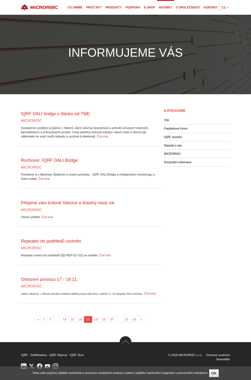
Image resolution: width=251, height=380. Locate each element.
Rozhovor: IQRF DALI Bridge (49, 160)
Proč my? (93, 7)
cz (225, 7)
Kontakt (211, 7)
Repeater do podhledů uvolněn (51, 240)
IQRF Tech (77, 355)
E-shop (149, 7)
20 (111, 319)
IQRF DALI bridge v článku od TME (55, 113)
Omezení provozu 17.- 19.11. (49, 279)
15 (72, 319)
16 (80, 319)
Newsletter (223, 359)
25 (126, 319)
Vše (166, 120)
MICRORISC (31, 121)
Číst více (102, 136)
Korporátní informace (177, 162)
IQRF (24, 355)
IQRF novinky (173, 137)
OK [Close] (214, 373)
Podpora (132, 7)
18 (96, 319)
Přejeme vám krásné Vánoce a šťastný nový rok (68, 202)
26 (134, 319)
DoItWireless (38, 355)
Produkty (113, 7)
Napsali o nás (173, 145)
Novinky (165, 7)
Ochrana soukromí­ (218, 355)
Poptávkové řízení (176, 128)
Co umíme (74, 7)
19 (104, 319)
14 (64, 319)
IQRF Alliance (58, 355)
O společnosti (188, 7)
